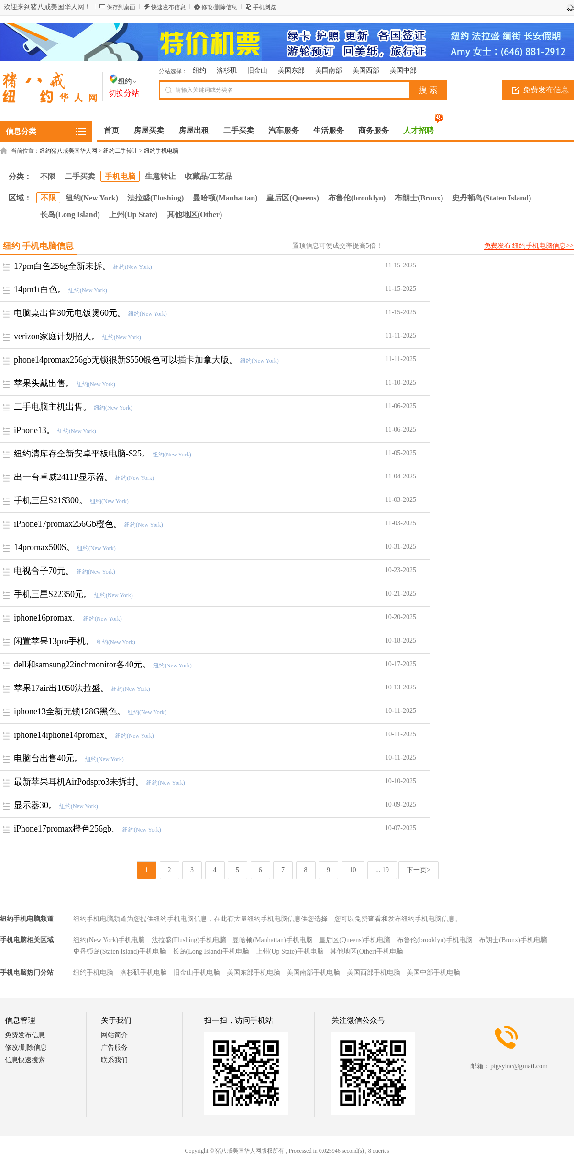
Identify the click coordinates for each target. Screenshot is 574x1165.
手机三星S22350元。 (53, 594)
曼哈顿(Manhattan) (225, 198)
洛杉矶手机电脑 (143, 972)
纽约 (199, 70)
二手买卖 (80, 176)
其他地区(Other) (194, 215)
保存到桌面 (121, 7)
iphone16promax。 (47, 617)
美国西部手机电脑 (373, 972)
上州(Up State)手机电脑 (290, 951)
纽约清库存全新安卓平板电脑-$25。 (82, 453)
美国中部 (403, 70)
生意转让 (160, 176)
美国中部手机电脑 (433, 972)
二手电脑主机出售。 (52, 406)
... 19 (382, 870)
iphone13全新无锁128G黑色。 (69, 711)
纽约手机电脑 (161, 150)
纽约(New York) (92, 198)
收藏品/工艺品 (208, 176)
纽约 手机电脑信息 (38, 246)
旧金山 (257, 70)
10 (353, 870)
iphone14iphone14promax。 (63, 735)
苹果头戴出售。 (44, 383)
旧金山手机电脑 (196, 972)
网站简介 (114, 1035)
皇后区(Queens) (292, 198)
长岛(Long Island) (70, 215)
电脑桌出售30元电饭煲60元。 (70, 313)
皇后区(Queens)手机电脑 (354, 939)
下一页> (418, 870)
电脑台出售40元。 (48, 758)
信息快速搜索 (25, 1060)
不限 (47, 176)
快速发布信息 (168, 7)
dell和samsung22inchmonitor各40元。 (82, 664)
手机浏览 (264, 7)
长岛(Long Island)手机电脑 (211, 951)
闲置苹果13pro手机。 (54, 641)
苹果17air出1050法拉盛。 (61, 688)
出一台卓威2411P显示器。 (63, 477)
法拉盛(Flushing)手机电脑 (189, 939)
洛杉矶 (227, 70)
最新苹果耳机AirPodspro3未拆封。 (79, 782)
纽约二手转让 (120, 150)
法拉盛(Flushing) (155, 198)
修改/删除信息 (219, 7)
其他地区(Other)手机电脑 (366, 951)
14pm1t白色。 (40, 289)
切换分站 (124, 93)
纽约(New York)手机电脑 (109, 939)
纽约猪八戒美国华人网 (68, 150)
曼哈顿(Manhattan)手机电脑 (272, 939)
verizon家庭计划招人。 (57, 336)
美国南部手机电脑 (313, 972)
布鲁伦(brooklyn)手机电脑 (435, 939)
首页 (111, 130)
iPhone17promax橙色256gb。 (67, 828)
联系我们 (114, 1060)
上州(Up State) (133, 215)
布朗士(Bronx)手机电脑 (513, 939)
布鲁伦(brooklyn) (357, 198)
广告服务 (114, 1047)
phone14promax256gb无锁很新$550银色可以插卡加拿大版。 (126, 360)
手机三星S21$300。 (51, 500)
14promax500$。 (44, 547)
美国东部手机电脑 (253, 972)
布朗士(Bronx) (419, 198)
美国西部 (366, 70)
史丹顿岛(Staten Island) (491, 198)
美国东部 (291, 70)
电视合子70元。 (44, 571)
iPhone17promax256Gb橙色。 (68, 524)
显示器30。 (35, 805)
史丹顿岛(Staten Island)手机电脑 (119, 951)
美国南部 (328, 70)
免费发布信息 (25, 1035)
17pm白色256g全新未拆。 (62, 266)
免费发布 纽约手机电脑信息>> (529, 245)
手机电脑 (120, 176)
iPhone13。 (34, 430)
